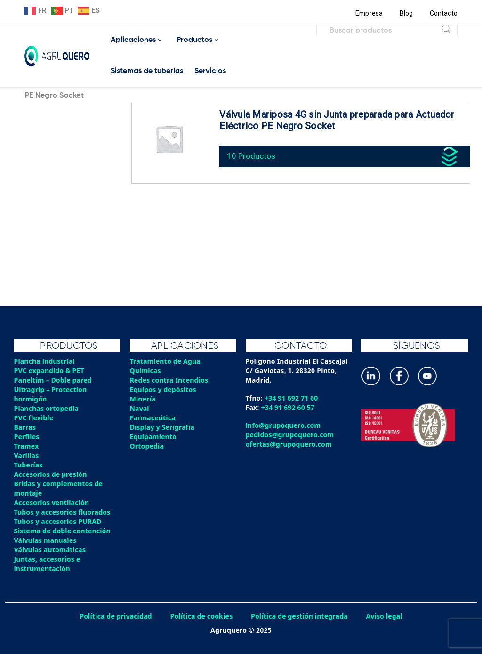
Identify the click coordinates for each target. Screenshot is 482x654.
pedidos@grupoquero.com (290, 434)
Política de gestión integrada (300, 616)
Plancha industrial (45, 361)
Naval (140, 408)
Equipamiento (153, 436)
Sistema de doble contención (63, 530)
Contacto (443, 13)
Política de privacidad (115, 616)
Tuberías (28, 464)
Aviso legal (385, 616)
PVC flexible (34, 417)
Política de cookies (201, 616)
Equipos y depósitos (163, 389)
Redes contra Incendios (169, 380)
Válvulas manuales (45, 540)
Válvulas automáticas (50, 549)
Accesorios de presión (51, 474)
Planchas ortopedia (47, 408)
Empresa (369, 13)
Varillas (26, 455)
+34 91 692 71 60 (292, 397)
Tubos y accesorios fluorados (63, 511)
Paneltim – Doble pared (53, 380)
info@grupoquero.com (283, 425)
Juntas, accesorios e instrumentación (47, 564)
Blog (406, 13)
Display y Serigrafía (162, 427)
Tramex (26, 445)
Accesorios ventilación (52, 502)
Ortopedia (147, 445)
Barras (25, 427)
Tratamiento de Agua (165, 361)
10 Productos (252, 155)
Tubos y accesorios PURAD (58, 521)
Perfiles (27, 436)
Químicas (145, 370)
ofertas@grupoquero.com (289, 444)
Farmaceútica (153, 417)
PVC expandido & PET (49, 370)
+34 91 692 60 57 (288, 407)
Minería (143, 398)
